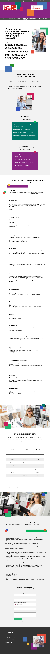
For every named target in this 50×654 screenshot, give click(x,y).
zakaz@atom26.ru (36, 8)
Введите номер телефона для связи (20, 602)
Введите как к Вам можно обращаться (20, 593)
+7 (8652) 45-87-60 (10, 637)
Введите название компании (18, 597)
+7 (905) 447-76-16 (9, 639)
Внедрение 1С (19, 18)
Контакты (25, 19)
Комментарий (16, 611)
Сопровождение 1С (11, 18)
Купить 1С (4, 18)
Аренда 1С (39, 18)
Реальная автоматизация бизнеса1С (29, 18)
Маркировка (45, 18)
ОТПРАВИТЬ (18, 618)
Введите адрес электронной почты (19, 607)
